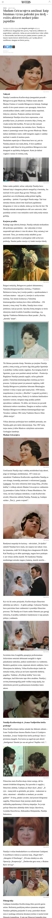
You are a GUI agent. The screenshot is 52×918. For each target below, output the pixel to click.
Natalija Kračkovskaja (10, 28)
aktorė (37, 28)
